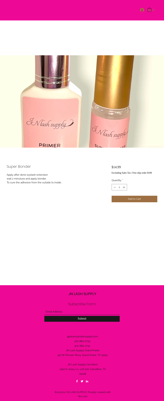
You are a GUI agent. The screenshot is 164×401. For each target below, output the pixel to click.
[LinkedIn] (87, 381)
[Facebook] (77, 381)
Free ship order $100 (142, 173)
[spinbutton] (119, 187)
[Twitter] (82, 381)
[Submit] (82, 319)
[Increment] (124, 187)
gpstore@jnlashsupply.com (82, 336)
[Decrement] (114, 187)
